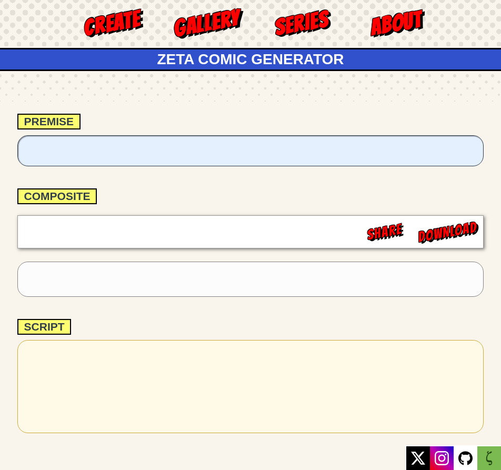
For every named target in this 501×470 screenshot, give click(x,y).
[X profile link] (418, 458)
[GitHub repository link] (465, 458)
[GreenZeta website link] (489, 458)
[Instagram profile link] (442, 458)
